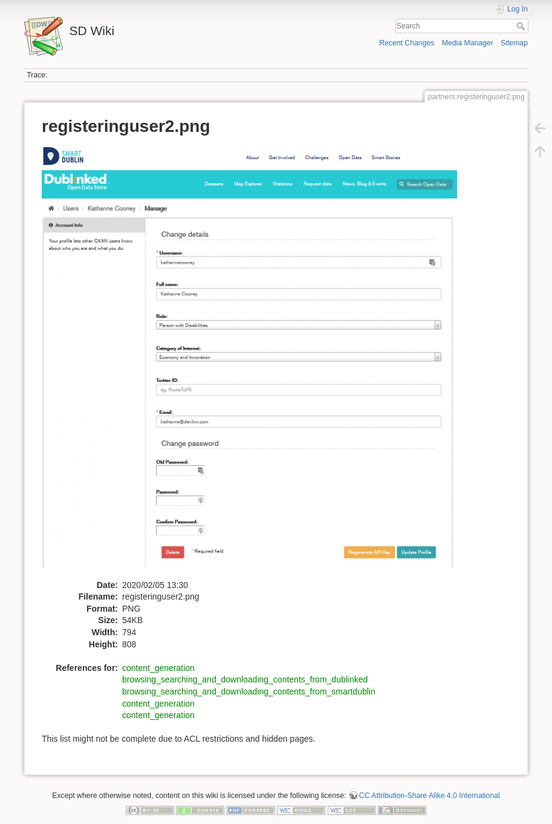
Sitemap (514, 43)
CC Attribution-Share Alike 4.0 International (429, 795)
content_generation (158, 668)
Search (522, 26)
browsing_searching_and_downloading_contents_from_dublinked (245, 679)
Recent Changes (406, 43)
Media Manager (467, 43)
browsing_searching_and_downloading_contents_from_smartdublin (248, 691)
